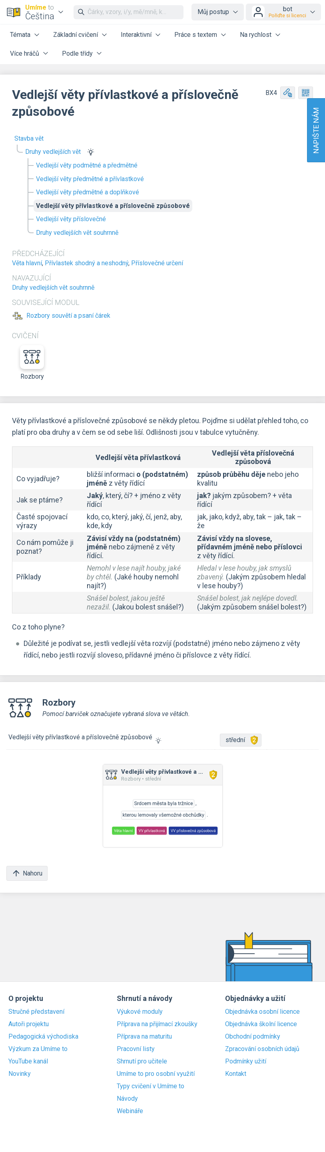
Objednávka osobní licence (262, 1011)
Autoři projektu (28, 1024)
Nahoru (27, 873)
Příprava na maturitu (144, 1036)
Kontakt (235, 1073)
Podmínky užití (245, 1061)
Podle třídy (77, 53)
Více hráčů (24, 53)
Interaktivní (136, 34)
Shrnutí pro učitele (142, 1061)
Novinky (19, 1073)
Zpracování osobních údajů (262, 1049)
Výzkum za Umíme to (38, 1049)
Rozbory (32, 362)
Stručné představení (36, 1011)
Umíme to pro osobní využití (156, 1073)
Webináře (130, 1111)
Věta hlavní (27, 263)
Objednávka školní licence (261, 1024)
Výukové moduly (140, 1011)
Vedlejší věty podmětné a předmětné (87, 165)
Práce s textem (195, 34)
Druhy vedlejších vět (53, 151)
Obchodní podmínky (252, 1036)
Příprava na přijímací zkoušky (157, 1024)
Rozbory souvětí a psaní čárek (68, 315)
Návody (127, 1098)
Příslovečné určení (157, 263)
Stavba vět (29, 138)
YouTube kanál (28, 1061)
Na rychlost (255, 34)
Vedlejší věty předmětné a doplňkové (87, 192)
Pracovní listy (136, 1049)
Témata (20, 34)
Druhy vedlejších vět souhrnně (77, 232)
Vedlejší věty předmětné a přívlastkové (90, 179)
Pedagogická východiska (43, 1036)
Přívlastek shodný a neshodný (86, 263)
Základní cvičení (75, 34)
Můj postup (213, 12)
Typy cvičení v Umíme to (150, 1086)
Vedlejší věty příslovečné (71, 219)
